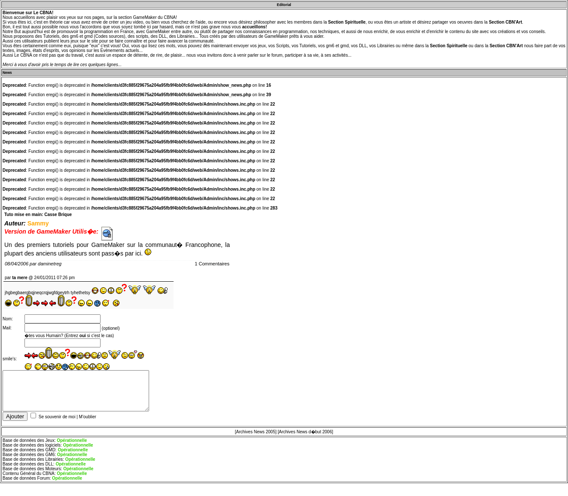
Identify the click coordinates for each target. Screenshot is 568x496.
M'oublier (87, 420)
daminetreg (49, 263)
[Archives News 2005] (256, 435)
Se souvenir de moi (57, 420)
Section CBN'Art (505, 22)
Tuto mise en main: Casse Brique (38, 214)
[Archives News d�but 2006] (305, 435)
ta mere (19, 277)
